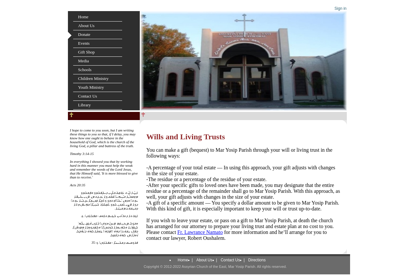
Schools (84, 69)
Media (83, 60)
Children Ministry (93, 78)
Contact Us (87, 96)
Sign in (340, 8)
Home (83, 16)
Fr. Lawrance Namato (200, 232)
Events (83, 43)
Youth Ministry (91, 87)
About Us (86, 25)
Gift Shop (86, 52)
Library (84, 104)
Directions (256, 260)
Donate (84, 34)
